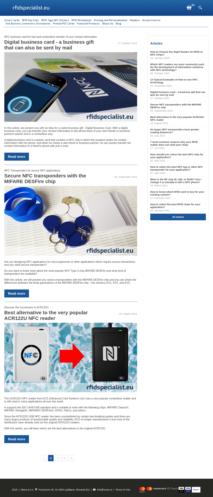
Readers (135, 20)
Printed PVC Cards (63, 23)
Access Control (151, 20)
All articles (178, 217)
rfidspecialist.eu (31, 7)
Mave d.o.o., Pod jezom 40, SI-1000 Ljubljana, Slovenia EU (55, 489)
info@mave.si (102, 489)
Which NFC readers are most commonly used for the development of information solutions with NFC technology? (177, 67)
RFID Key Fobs (30, 20)
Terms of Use (123, 489)
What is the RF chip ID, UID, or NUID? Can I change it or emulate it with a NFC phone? (175, 181)
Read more (16, 156)
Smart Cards (11, 20)
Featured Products (88, 23)
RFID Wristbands (81, 20)
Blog (118, 23)
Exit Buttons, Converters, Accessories (28, 23)
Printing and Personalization (110, 20)
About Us (107, 23)
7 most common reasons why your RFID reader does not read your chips (174, 143)
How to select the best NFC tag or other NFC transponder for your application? (176, 168)
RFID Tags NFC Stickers (55, 20)
